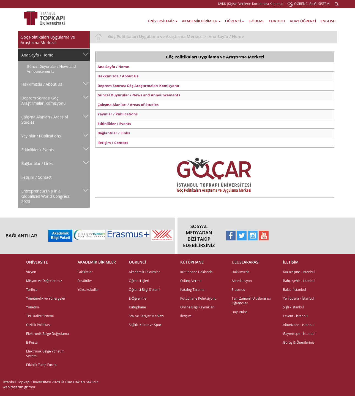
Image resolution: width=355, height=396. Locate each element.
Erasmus (238, 289)
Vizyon (31, 272)
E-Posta (32, 342)
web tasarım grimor (19, 386)
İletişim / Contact (36, 177)
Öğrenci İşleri (139, 280)
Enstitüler (85, 280)
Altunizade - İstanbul (298, 324)
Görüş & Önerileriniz (298, 342)
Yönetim (32, 307)
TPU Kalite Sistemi (40, 316)
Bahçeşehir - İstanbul (299, 280)
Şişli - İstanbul (293, 307)
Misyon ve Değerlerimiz (44, 280)
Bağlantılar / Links (37, 163)
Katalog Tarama (192, 289)
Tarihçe (31, 289)
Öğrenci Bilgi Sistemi (144, 289)
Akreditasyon (242, 280)
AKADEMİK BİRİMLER (201, 20)
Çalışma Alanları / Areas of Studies (44, 119)
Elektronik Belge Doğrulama (47, 333)
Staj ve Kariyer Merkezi (146, 316)
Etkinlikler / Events (37, 149)
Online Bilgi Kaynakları (197, 307)
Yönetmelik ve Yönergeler (45, 298)
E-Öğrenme (137, 298)
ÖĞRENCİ (234, 20)
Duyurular (239, 312)
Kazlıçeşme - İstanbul (299, 272)
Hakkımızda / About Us (41, 84)
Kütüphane (137, 307)
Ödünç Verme (190, 280)
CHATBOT (277, 20)
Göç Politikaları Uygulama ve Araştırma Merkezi (155, 36)
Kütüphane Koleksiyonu (198, 298)
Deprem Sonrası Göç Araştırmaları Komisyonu (43, 100)
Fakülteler (85, 272)
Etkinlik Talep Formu (41, 364)
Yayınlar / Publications (41, 136)
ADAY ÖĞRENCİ (303, 20)
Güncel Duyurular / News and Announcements (51, 69)
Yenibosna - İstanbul (298, 298)
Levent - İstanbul (295, 316)
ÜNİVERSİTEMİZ (163, 20)
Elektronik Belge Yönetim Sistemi (45, 353)
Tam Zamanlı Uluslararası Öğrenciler (251, 300)
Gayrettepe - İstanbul (299, 333)
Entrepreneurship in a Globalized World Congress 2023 (45, 196)
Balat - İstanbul (294, 289)
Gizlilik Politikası (38, 324)
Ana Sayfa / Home (37, 55)
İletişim (185, 316)
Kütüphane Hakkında (196, 272)
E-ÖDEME (256, 20)
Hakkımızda (241, 272)
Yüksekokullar (88, 289)
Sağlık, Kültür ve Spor (145, 324)
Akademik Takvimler (144, 272)
